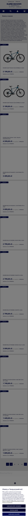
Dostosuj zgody (14, 510)
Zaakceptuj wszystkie (14, 514)
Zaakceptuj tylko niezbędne (14, 506)
